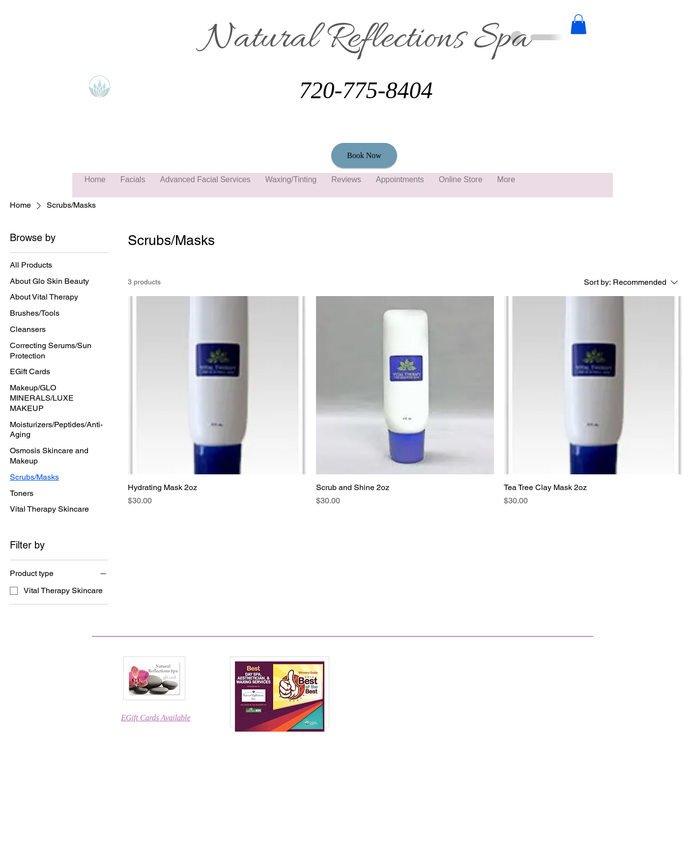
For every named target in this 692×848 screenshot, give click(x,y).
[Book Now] (364, 155)
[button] (578, 24)
